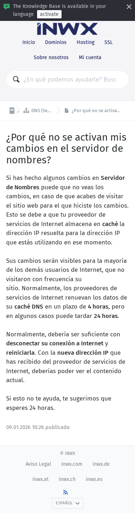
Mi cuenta (90, 57)
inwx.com (71, 464)
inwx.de (101, 464)
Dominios (56, 42)
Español (68, 503)
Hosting (85, 42)
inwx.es (94, 479)
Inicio (28, 42)
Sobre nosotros (51, 57)
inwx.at (40, 479)
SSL (108, 42)
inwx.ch (67, 479)
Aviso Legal (38, 464)
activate (49, 14)
